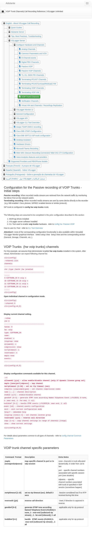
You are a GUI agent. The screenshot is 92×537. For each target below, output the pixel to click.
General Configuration (25, 114)
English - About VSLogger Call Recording (22, 23)
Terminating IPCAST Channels (33, 79)
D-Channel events (28, 58)
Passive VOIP (27, 66)
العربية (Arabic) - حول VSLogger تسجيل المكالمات (25, 179)
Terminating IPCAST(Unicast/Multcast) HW (38, 84)
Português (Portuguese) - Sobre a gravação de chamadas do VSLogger (35, 174)
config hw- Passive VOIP (64, 224)
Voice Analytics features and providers (31, 157)
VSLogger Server (18, 41)
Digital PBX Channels (30, 62)
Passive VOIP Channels (31, 71)
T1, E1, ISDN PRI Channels (32, 75)
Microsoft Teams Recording (27, 148)
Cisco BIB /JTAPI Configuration (28, 131)
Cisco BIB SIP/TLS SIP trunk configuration (33, 136)
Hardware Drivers (23, 144)
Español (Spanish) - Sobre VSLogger (21, 170)
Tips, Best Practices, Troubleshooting (26, 36)
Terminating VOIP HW (30, 92)
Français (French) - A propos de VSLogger (23, 166)
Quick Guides (16, 28)
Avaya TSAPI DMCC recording (28, 127)
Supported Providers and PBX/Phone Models (29, 161)
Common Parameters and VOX (34, 53)
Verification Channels (30, 101)
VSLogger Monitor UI (24, 110)
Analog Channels (28, 49)
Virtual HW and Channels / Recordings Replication (41, 105)
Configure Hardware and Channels (30, 45)
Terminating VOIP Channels (32, 88)
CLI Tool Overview (35, 228)
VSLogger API (22, 118)
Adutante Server (17, 32)
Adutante (8, 3)
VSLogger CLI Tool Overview (28, 123)
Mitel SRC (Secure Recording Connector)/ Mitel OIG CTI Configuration (44, 153)
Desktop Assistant (23, 140)
